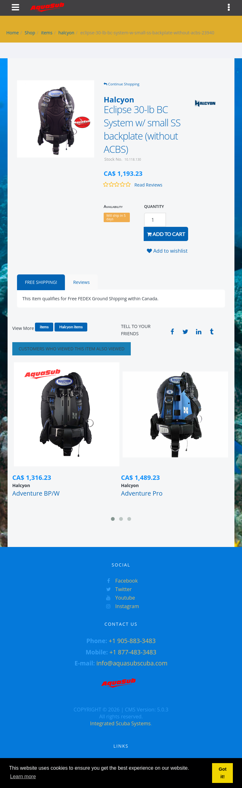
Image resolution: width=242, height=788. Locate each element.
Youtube (119, 597)
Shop (30, 33)
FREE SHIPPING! (41, 282)
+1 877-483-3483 (132, 652)
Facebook (120, 580)
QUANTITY (154, 206)
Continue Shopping (121, 84)
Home (12, 33)
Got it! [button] (223, 773)
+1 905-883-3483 (132, 640)
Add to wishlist (167, 250)
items (46, 33)
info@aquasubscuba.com (131, 663)
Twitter (117, 589)
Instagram (121, 606)
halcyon (66, 33)
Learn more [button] (23, 776)
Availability (113, 206)
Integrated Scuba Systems (120, 723)
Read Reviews (148, 185)
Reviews (81, 282)
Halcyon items (71, 327)
